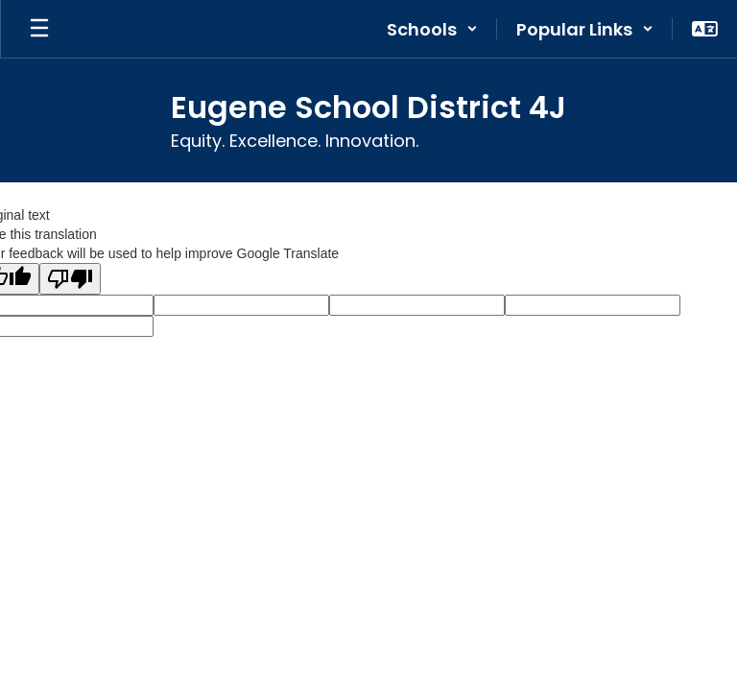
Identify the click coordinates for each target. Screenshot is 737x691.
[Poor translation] (70, 279)
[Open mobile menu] (39, 29)
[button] (432, 29)
